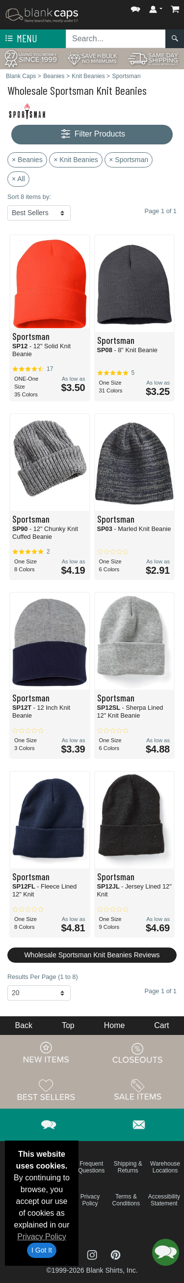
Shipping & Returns (128, 1167)
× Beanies (27, 160)
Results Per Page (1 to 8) (42, 976)
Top (68, 1025)
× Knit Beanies (75, 160)
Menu (20, 39)
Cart (161, 1025)
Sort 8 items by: (29, 196)
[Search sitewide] (116, 38)
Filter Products (92, 134)
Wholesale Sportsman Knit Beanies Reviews (91, 955)
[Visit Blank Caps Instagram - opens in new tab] (93, 1254)
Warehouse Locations (165, 1167)
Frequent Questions (91, 1167)
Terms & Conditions (126, 1200)
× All (18, 179)
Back (23, 1025)
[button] (135, 7)
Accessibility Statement (164, 1200)
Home (114, 1025)
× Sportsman (128, 160)
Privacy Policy (41, 1236)
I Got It (41, 1250)
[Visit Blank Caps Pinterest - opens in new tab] (115, 1254)
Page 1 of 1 (161, 991)
